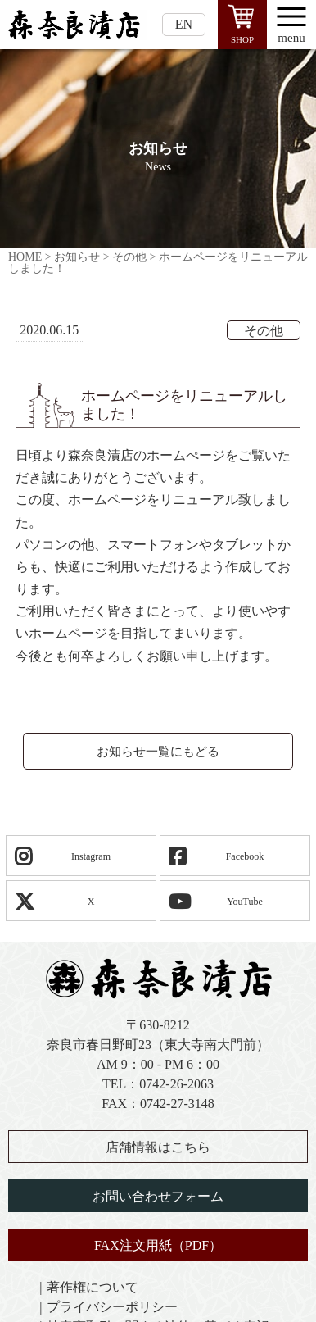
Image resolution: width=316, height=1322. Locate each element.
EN (183, 24)
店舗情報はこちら (158, 1147)
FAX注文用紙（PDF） (158, 1245)
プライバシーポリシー (112, 1307)
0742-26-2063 (176, 1084)
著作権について (92, 1287)
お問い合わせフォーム (158, 1196)
